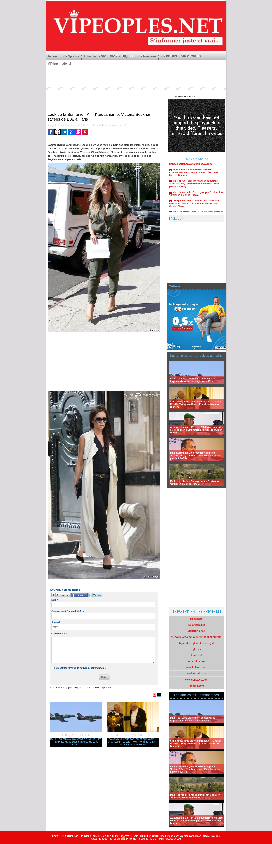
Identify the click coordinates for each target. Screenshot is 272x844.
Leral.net (196, 655)
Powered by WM (172, 838)
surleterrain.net (196, 673)
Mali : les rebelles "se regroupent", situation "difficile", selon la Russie (196, 196)
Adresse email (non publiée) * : (67, 611)
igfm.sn (196, 649)
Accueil (53, 56)
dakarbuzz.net (196, 624)
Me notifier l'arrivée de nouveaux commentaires (81, 668)
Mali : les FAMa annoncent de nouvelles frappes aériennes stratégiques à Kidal (75, 742)
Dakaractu (196, 618)
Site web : (56, 622)
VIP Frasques (147, 56)
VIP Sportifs (71, 56)
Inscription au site (147, 838)
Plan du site (114, 838)
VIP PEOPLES (191, 56)
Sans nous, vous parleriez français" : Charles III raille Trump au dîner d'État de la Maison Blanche (132, 742)
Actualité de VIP (95, 56)
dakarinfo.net (196, 630)
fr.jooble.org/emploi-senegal (196, 643)
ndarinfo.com (196, 661)
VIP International (59, 63)
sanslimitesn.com (196, 667)
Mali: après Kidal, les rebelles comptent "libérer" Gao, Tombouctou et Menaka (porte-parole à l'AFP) (194, 186)
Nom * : (55, 600)
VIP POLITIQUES (122, 56)
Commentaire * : (59, 633)
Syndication (131, 838)
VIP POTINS (169, 56)
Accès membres (99, 838)
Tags (160, 838)
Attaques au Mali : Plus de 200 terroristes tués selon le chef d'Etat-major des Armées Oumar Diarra (194, 206)
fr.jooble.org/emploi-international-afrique (196, 636)
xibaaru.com (196, 685)
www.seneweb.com (196, 679)
